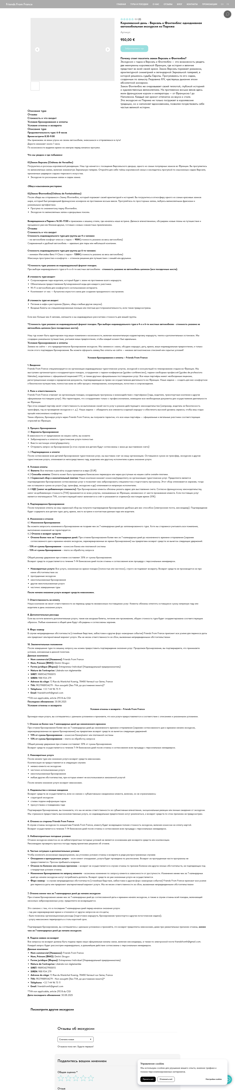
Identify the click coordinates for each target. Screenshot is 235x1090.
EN (222, 4)
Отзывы (168, 4)
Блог (179, 4)
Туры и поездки (139, 4)
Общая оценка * (68, 1072)
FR (228, 4)
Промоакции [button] (209, 4)
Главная (121, 4)
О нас (156, 4)
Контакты (192, 4)
